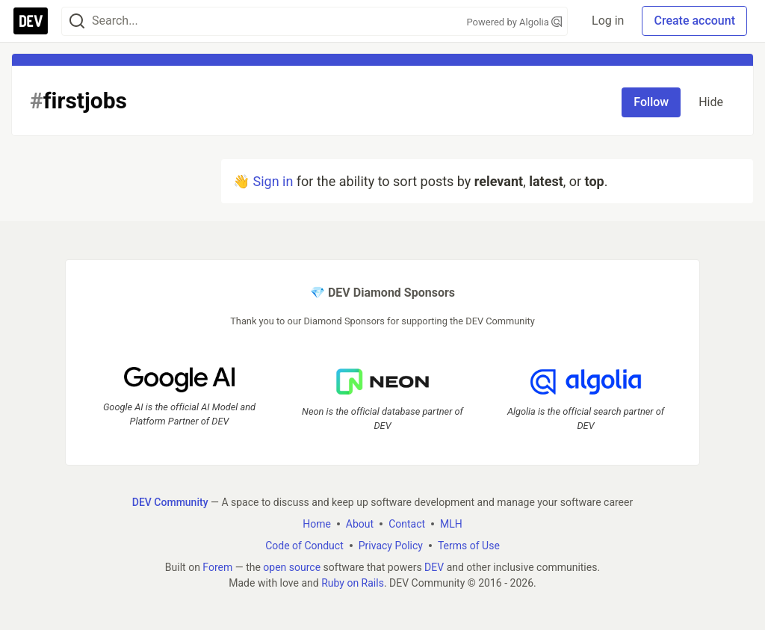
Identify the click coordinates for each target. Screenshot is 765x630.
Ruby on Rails (352, 583)
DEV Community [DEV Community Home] (170, 502)
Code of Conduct (304, 546)
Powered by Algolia (515, 22)
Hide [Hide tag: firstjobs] (711, 102)
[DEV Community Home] (30, 21)
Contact (406, 524)
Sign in (273, 181)
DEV (434, 567)
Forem (217, 567)
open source (291, 567)
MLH (451, 524)
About (360, 524)
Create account (694, 20)
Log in (608, 20)
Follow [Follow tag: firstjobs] (651, 102)
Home (317, 524)
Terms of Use (469, 546)
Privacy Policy (391, 546)
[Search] (77, 21)
